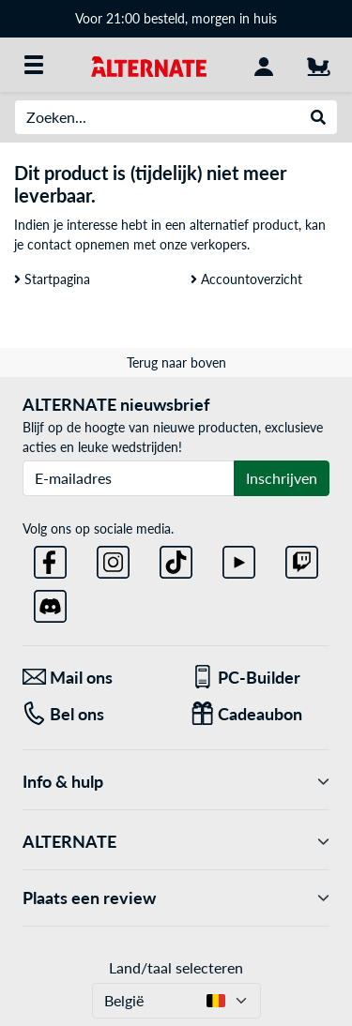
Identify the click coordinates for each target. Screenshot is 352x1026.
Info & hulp (176, 781)
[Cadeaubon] (260, 714)
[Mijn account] (263, 64)
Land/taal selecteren (176, 967)
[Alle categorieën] (34, 64)
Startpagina (52, 279)
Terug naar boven (176, 362)
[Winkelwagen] (318, 64)
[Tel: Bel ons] (92, 714)
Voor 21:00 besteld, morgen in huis (176, 18)
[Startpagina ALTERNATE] (149, 64)
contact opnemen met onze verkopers (137, 244)
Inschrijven (281, 478)
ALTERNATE (176, 841)
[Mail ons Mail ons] (92, 677)
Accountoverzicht (246, 279)
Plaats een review (176, 898)
